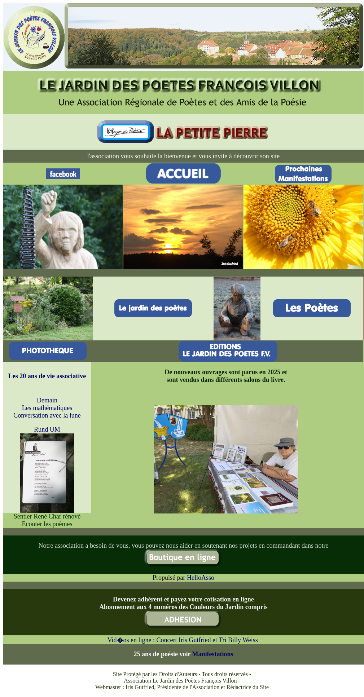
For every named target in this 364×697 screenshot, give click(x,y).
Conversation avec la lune (46, 415)
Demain (47, 400)
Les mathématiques (47, 407)
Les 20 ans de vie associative (47, 376)
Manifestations (212, 654)
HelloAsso (200, 577)
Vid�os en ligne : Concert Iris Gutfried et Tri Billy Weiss (184, 640)
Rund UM (47, 429)
